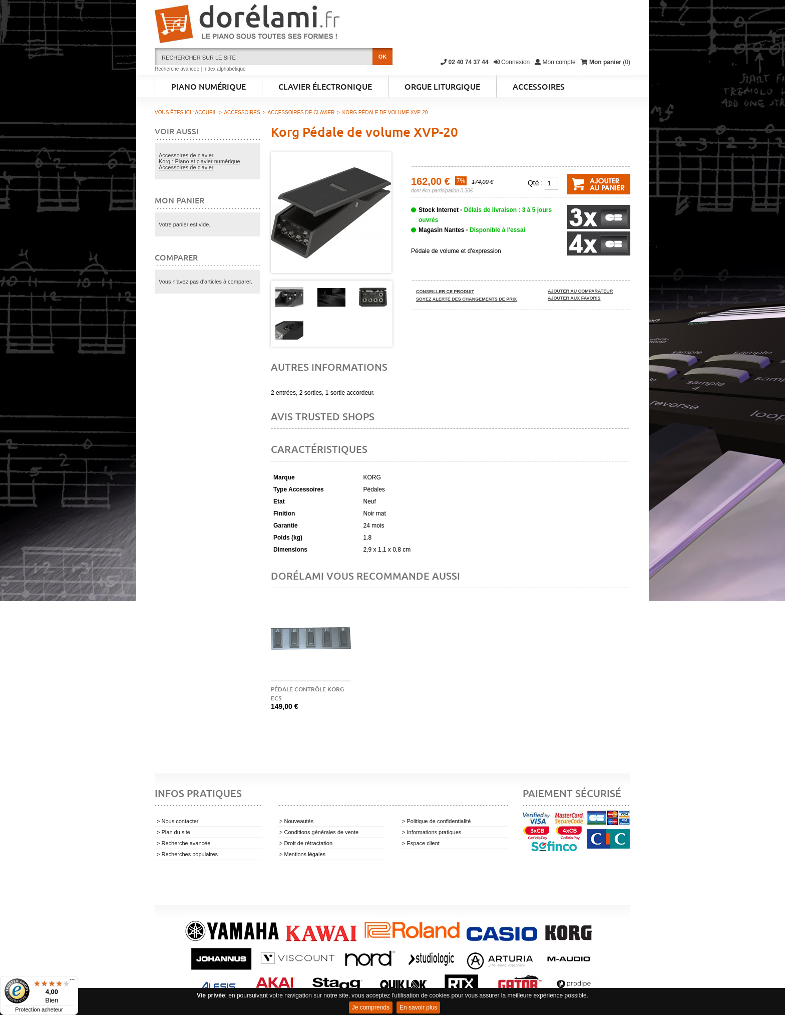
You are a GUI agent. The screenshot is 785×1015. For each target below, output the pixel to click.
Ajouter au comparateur (580, 291)
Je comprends (370, 1007)
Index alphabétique (224, 69)
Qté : (535, 183)
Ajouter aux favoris (574, 298)
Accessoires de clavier (186, 155)
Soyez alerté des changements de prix (466, 299)
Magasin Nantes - (472, 229)
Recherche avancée (177, 69)
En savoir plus (418, 1007)
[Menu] (72, 982)
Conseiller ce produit (445, 291)
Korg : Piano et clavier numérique (199, 161)
